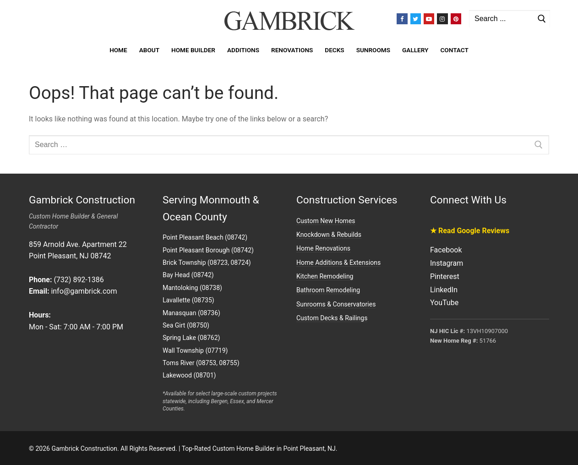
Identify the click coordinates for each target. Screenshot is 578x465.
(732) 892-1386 (79, 279)
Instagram (446, 263)
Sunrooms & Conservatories (336, 304)
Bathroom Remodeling (328, 290)
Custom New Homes (325, 220)
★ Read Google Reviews (469, 230)
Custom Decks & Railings (331, 318)
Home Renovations (323, 248)
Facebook (446, 250)
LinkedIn (444, 289)
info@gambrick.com (84, 291)
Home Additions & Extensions (338, 262)
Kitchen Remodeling (324, 276)
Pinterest (444, 276)
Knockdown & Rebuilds (328, 234)
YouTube (444, 302)
